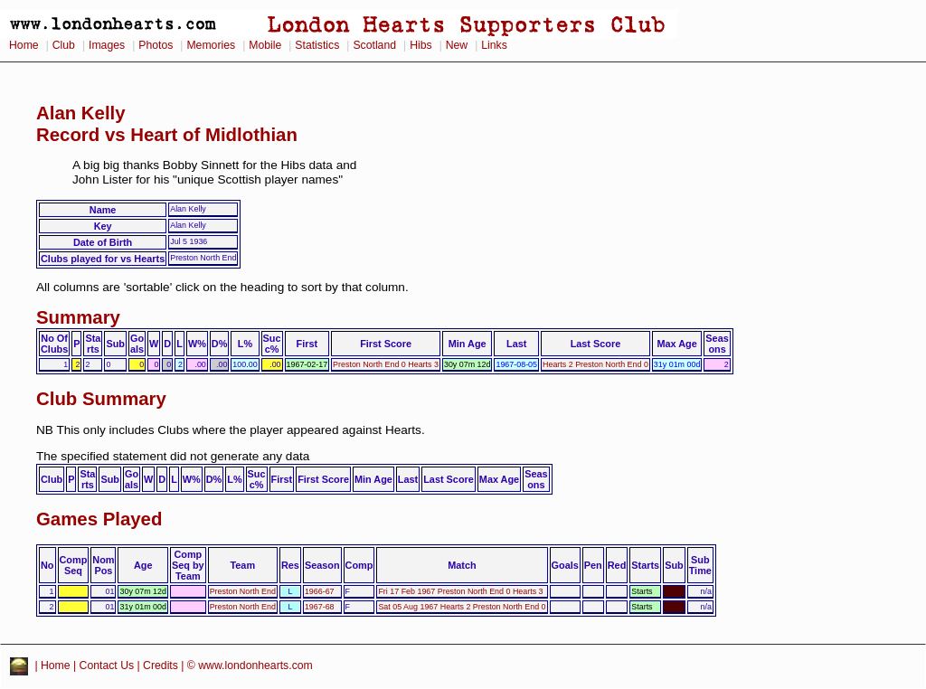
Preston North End (243, 591)
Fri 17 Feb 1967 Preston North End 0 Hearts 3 (460, 591)
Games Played (99, 519)
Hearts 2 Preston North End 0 (595, 364)
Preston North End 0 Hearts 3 (386, 364)
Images (107, 45)
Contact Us (107, 665)
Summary (78, 317)
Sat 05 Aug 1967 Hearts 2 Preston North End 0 (461, 606)
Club (63, 45)
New (457, 45)
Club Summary (101, 399)
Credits (160, 665)
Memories (210, 45)
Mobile (265, 45)
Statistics (317, 45)
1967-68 (320, 606)
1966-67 (320, 591)
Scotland (374, 45)
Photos (155, 45)
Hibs (420, 45)
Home (24, 45)
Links (494, 45)
